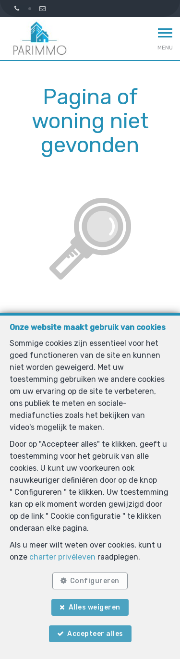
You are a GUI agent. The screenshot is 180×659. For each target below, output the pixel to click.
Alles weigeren (94, 607)
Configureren (95, 581)
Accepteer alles (95, 634)
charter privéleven (62, 556)
